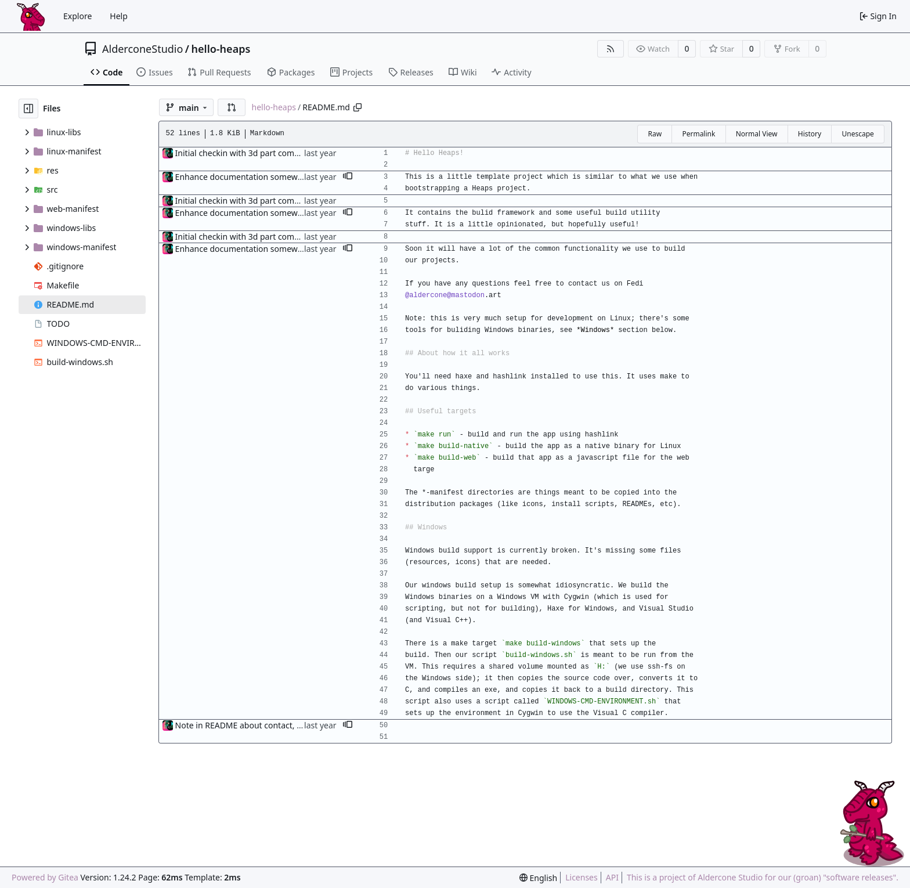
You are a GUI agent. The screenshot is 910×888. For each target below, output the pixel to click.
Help (119, 15)
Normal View (757, 134)
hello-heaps (221, 49)
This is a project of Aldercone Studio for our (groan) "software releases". (762, 877)
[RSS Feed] (610, 48)
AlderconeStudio (142, 49)
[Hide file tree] (28, 108)
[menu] (538, 877)
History (809, 134)
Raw (655, 134)
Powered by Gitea (45, 877)
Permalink (698, 134)
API (612, 877)
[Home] (31, 16)
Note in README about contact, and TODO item (265, 725)
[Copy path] (357, 107)
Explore (77, 15)
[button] (231, 107)
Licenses (581, 877)
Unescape (857, 134)
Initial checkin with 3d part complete (244, 152)
